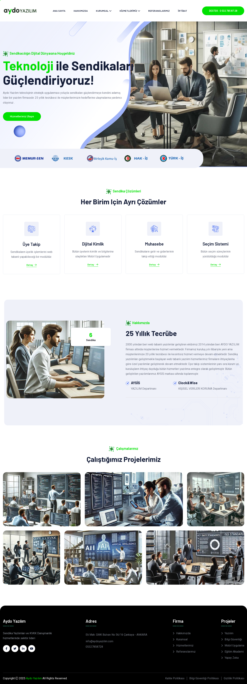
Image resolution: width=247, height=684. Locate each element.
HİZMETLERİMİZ (128, 10)
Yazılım (229, 633)
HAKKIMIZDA (81, 10)
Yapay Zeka (232, 657)
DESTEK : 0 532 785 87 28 (223, 10)
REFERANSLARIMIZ (159, 10)
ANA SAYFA (59, 10)
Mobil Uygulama (234, 645)
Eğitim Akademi (234, 651)
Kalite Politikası (174, 678)
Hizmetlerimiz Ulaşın (22, 116)
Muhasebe (154, 243)
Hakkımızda (183, 633)
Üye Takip (31, 244)
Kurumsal (182, 639)
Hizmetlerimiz (185, 645)
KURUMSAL (102, 10)
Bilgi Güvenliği (233, 639)
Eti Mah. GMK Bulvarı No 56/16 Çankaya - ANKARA (116, 634)
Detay (31, 265)
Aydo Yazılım (34, 678)
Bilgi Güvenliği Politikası (204, 678)
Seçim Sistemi (215, 243)
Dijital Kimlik (93, 243)
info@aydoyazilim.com (99, 641)
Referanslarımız (186, 651)
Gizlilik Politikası (234, 678)
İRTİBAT (182, 10)
